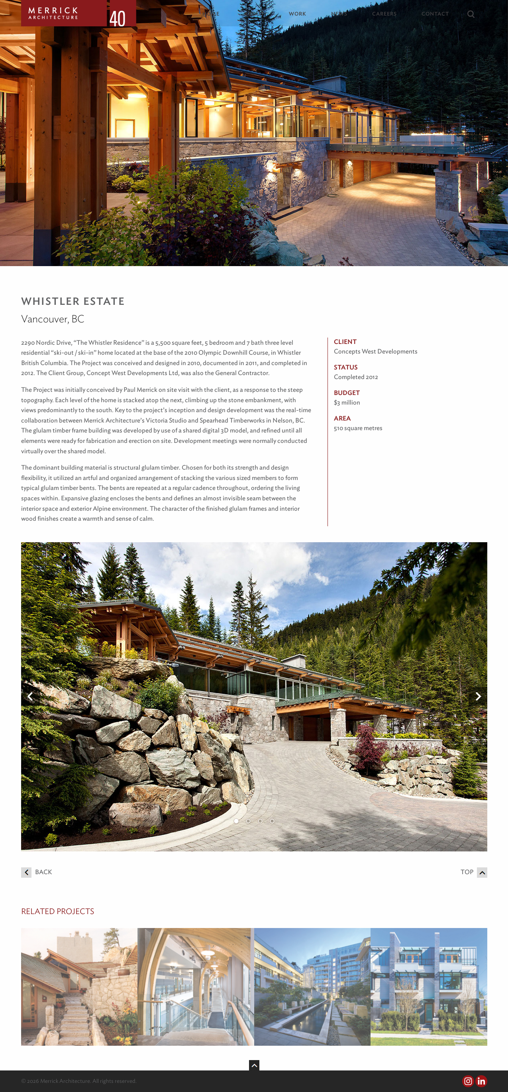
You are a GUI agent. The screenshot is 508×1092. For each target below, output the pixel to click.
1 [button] (236, 821)
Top (474, 872)
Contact (435, 14)
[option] (254, 696)
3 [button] (260, 821)
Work (297, 14)
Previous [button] (30, 696)
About (254, 14)
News (339, 14)
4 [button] (272, 821)
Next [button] (478, 696)
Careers (384, 14)
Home (211, 14)
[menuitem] (217, 14)
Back (36, 872)
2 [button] (248, 821)
